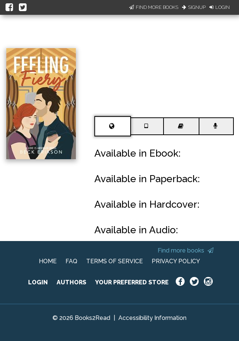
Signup (194, 7)
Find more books (185, 250)
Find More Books (153, 7)
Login (219, 7)
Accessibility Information (152, 317)
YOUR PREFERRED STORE (132, 282)
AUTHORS (71, 282)
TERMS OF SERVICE (114, 261)
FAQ (71, 261)
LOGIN (38, 282)
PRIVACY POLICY (176, 261)
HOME (48, 261)
